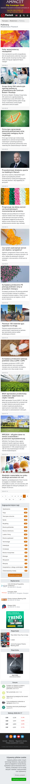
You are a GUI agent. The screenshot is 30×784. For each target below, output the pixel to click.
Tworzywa (5, 21)
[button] (20, 15)
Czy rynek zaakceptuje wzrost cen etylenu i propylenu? (14, 249)
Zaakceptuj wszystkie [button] (19, 779)
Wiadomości (13, 21)
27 (20, 499)
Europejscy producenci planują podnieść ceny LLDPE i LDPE (14, 360)
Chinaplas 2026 (12, 592)
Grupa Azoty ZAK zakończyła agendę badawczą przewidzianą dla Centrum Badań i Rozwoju (13, 89)
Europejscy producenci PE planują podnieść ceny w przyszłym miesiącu (12, 287)
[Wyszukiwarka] (23, 15)
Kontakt (5, 741)
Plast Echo (15, 650)
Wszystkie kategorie (15, 575)
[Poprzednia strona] (2, 496)
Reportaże (15, 631)
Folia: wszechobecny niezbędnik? (10, 50)
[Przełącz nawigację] (27, 15)
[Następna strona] (23, 499)
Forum (15, 682)
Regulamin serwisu (21, 741)
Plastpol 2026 (12, 605)
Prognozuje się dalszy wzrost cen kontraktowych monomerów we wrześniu (14, 209)
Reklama (11, 741)
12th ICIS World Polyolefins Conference (16, 584)
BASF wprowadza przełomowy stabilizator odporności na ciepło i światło (14, 396)
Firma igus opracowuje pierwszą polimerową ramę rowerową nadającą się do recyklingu (13, 132)
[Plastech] (7, 15)
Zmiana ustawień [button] (20, 775)
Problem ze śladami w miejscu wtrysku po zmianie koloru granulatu (15, 687)
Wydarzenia (14, 581)
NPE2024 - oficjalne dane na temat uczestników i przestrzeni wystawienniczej (13, 436)
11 (13, 499)
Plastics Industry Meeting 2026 (17, 598)
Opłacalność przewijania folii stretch (17, 697)
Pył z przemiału (14, 692)
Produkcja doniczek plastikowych (16, 707)
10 (9, 499)
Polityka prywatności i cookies (15, 743)
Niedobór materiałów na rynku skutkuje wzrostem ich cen (14, 476)
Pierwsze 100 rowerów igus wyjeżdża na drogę (13, 324)
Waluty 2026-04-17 (15, 713)
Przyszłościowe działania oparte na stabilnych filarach (15, 171)
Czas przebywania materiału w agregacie (15, 702)
